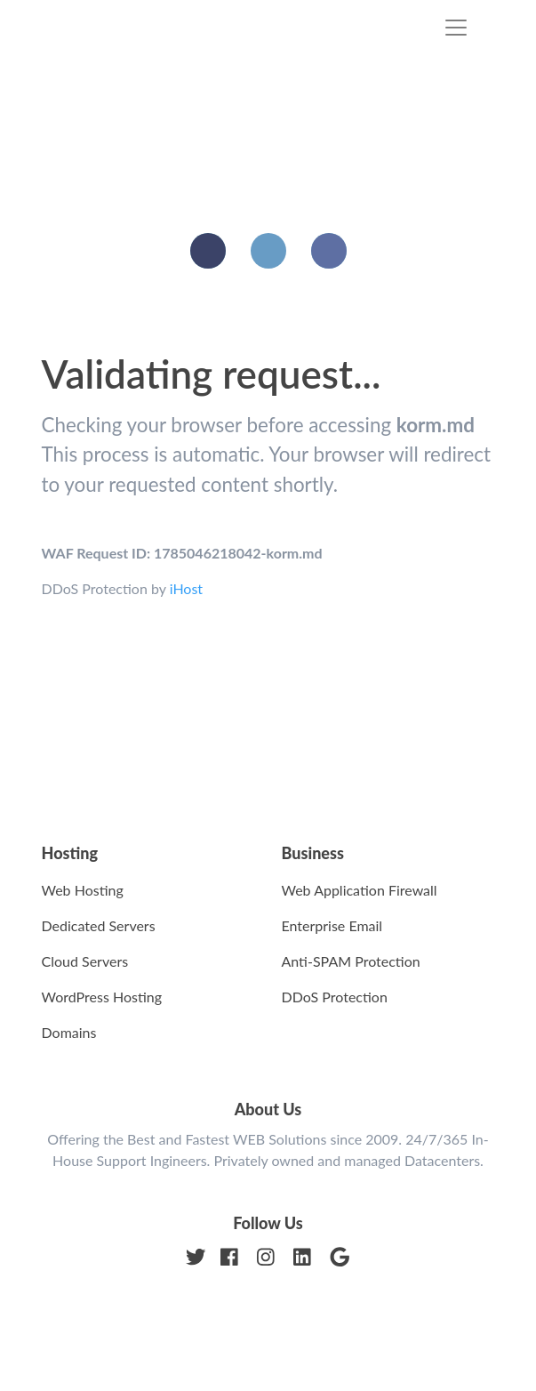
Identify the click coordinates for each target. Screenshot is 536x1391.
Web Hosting (83, 889)
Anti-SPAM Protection (351, 961)
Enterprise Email (332, 925)
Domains (69, 1032)
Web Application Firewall (359, 889)
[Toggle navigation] (456, 27)
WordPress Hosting (102, 996)
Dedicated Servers (99, 925)
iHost (186, 588)
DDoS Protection (335, 996)
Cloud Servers (85, 961)
